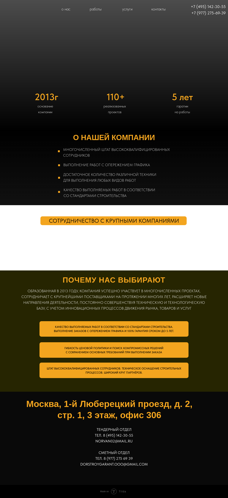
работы (96, 9)
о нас (65, 9)
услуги (127, 9)
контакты (158, 9)
